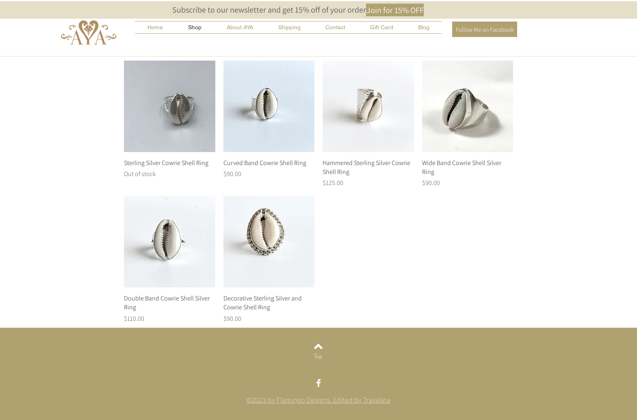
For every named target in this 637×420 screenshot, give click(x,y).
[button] (395, 10)
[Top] (318, 356)
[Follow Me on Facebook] (485, 29)
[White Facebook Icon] (318, 383)
